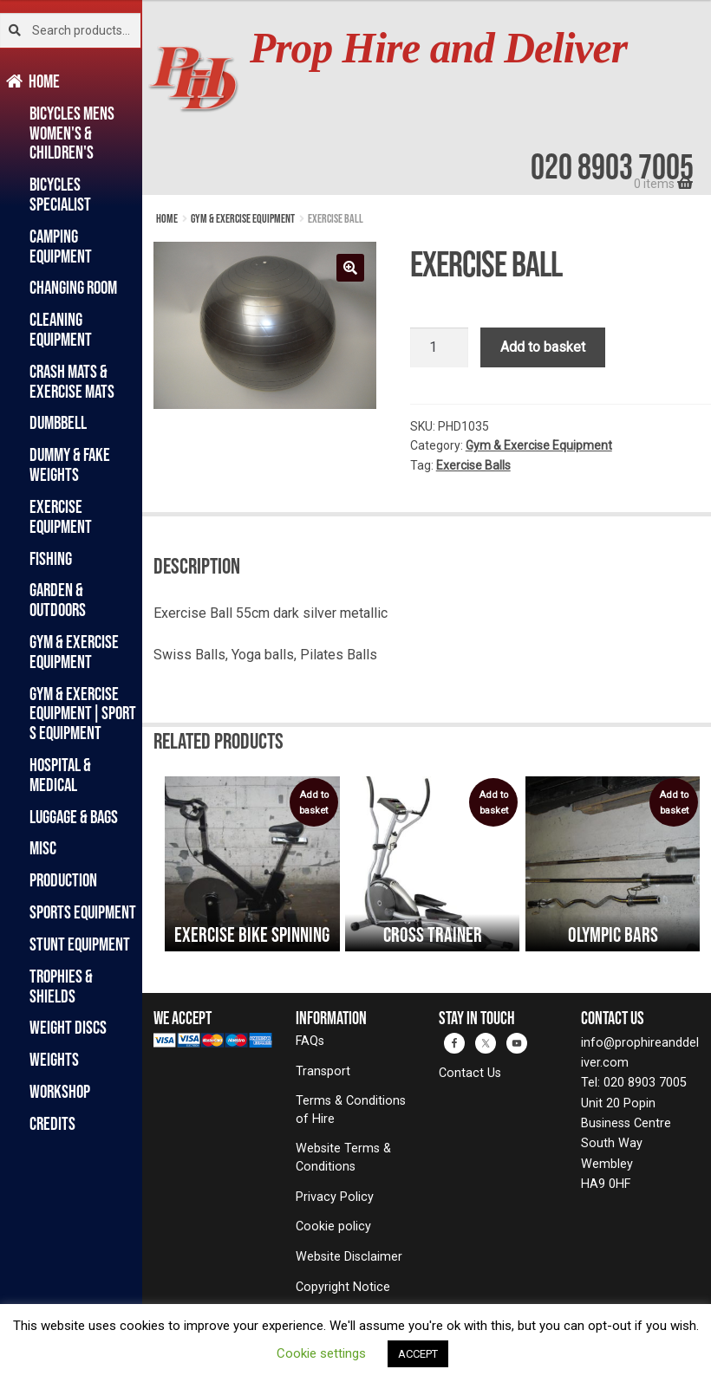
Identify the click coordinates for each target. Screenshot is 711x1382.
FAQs (310, 1041)
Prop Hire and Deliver (438, 48)
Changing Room (73, 287)
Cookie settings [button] (321, 1353)
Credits (52, 1123)
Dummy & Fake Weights (69, 464)
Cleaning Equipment (60, 329)
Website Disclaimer (349, 1256)
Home (44, 81)
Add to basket (542, 347)
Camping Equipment (60, 246)
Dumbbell (58, 422)
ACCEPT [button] (418, 1353)
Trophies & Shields (61, 986)
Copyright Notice (343, 1287)
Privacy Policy (335, 1197)
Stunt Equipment (79, 944)
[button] (350, 268)
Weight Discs (68, 1027)
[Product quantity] (439, 347)
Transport (323, 1071)
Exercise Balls (473, 465)
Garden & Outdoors (57, 600)
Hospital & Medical (60, 775)
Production (63, 880)
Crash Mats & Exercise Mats (71, 381)
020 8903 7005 (612, 166)
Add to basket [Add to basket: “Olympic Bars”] (673, 802)
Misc (42, 848)
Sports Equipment (82, 912)
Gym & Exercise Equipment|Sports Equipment (82, 713)
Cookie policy (333, 1226)
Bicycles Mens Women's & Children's (71, 133)
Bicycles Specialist (60, 194)
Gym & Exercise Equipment (74, 652)
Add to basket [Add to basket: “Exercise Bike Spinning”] (314, 802)
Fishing (50, 558)
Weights (54, 1059)
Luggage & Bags (73, 817)
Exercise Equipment (60, 516)
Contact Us (470, 1073)
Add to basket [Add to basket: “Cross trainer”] (493, 802)
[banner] (426, 97)
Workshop (59, 1091)
